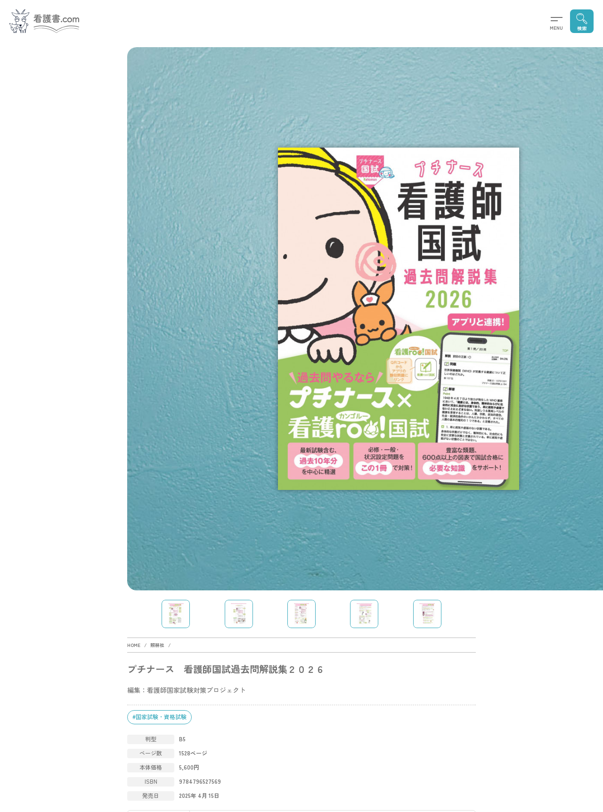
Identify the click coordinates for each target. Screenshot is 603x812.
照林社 (157, 644)
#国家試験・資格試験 (159, 717)
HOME (133, 644)
